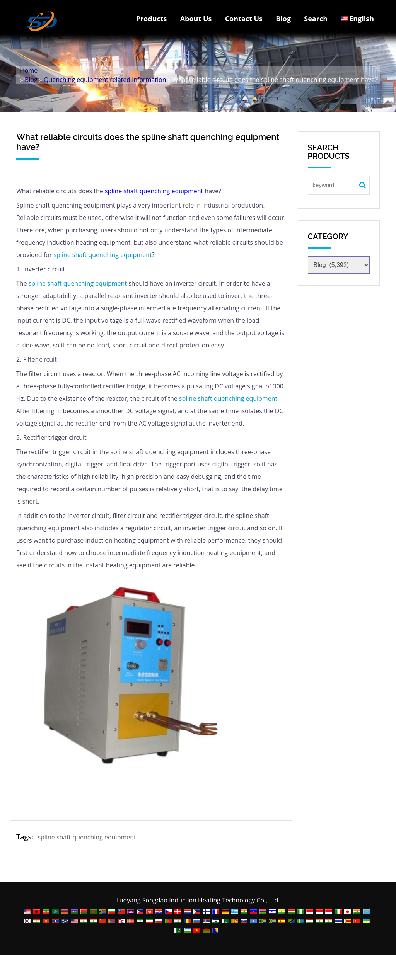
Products (151, 18)
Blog (283, 18)
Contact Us (244, 18)
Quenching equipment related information (105, 79)
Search (316, 18)
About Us (196, 18)
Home (29, 70)
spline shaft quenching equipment (154, 191)
